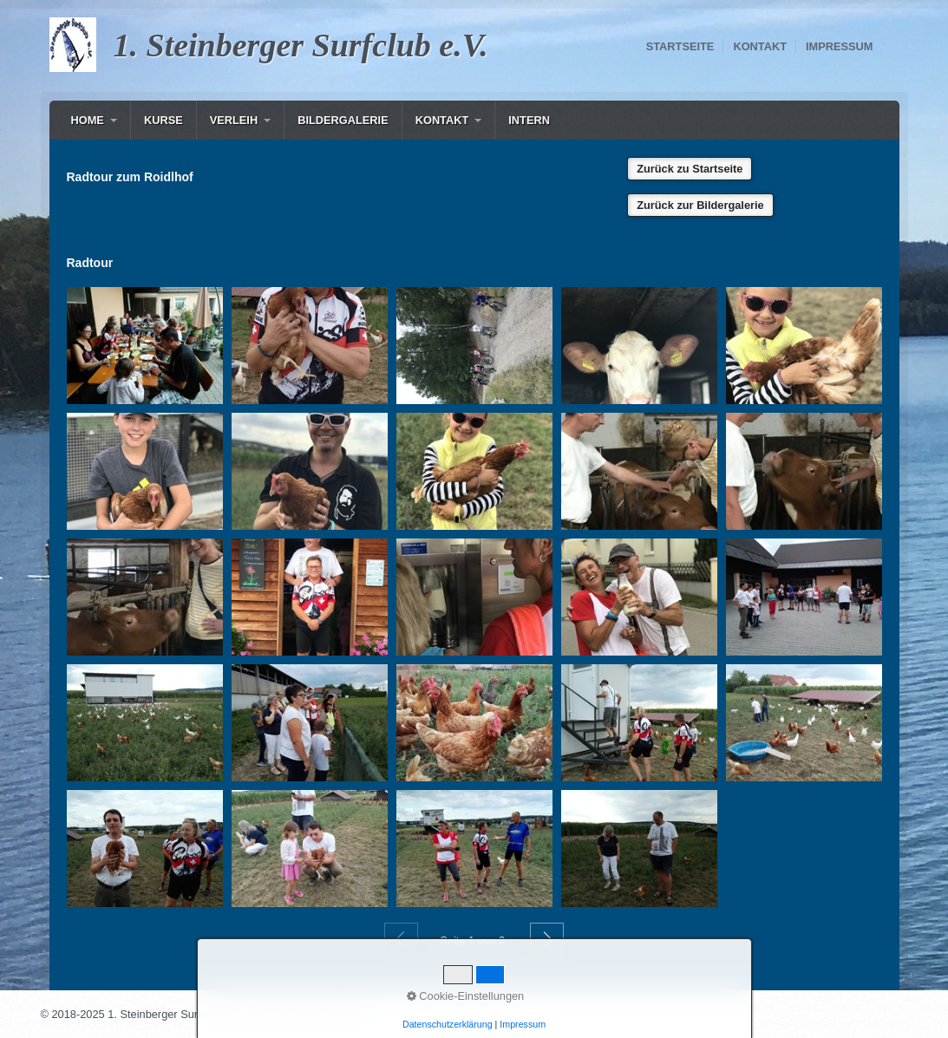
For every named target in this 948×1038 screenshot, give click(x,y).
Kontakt (760, 46)
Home (87, 120)
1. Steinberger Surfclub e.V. (301, 45)
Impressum (839, 46)
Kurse (163, 120)
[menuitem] (94, 120)
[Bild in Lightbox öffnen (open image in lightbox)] (145, 345)
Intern (529, 120)
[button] (689, 168)
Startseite (680, 46)
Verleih (234, 120)
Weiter (546, 939)
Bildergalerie (343, 120)
